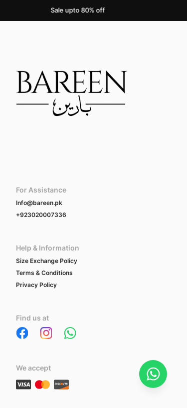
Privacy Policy (36, 284)
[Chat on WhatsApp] (153, 374)
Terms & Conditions (44, 272)
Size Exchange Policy (46, 260)
